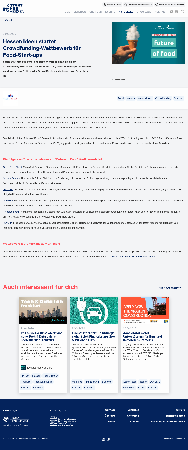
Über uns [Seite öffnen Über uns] (110, 415)
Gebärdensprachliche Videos (138, 4)
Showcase (144, 11)
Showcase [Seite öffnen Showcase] (133, 415)
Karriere (180, 409)
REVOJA (7, 222)
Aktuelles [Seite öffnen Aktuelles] (133, 409)
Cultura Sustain (11, 178)
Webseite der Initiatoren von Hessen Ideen (132, 256)
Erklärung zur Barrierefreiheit (169, 4)
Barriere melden (175, 415)
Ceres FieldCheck (12, 167)
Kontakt (161, 11)
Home (66, 11)
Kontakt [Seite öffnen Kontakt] (134, 421)
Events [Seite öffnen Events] (111, 421)
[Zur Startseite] (13, 8)
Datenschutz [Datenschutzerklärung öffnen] (168, 439)
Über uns (95, 11)
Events (110, 11)
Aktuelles (126, 11)
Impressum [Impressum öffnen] (180, 439)
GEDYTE (8, 189)
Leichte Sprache (112, 4)
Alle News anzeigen (170, 287)
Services (80, 11)
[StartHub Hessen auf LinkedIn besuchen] (175, 11)
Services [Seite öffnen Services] (110, 409)
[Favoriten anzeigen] (183, 12)
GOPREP (8, 200)
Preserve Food (11, 211)
